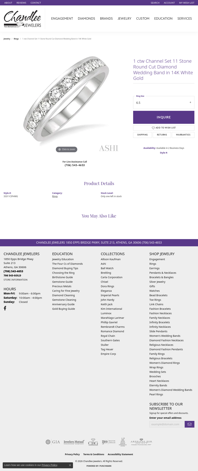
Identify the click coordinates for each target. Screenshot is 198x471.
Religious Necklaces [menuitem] (161, 344)
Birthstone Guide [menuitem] (62, 277)
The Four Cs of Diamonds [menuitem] (67, 263)
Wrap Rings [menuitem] (156, 367)
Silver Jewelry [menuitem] (157, 281)
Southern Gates (110, 340)
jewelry (7, 38)
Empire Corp (108, 354)
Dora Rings (107, 286)
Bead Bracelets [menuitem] (158, 295)
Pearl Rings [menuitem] (156, 394)
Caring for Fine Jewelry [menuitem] (66, 290)
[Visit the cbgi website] (93, 441)
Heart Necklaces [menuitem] (159, 381)
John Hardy (107, 299)
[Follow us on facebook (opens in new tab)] (5, 308)
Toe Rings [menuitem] (155, 299)
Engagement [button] (62, 19)
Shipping (142, 135)
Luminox (106, 313)
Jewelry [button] (124, 19)
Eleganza (106, 290)
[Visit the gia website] (53, 441)
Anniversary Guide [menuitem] (63, 304)
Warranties (183, 135)
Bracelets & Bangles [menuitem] (161, 277)
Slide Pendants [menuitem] (158, 331)
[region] (67, 100)
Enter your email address (165, 417)
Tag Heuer (107, 349)
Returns (162, 135)
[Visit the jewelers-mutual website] (74, 441)
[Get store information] (16, 279)
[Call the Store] (13, 271)
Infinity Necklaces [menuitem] (160, 326)
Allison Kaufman (111, 259)
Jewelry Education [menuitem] (63, 259)
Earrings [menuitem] (154, 268)
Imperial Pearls (110, 295)
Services (184, 19)
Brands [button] (106, 19)
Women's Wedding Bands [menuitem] (164, 335)
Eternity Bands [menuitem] (158, 385)
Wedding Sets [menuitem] (157, 372)
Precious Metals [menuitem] (61, 286)
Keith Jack (107, 304)
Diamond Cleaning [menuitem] (63, 295)
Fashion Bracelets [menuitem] (160, 308)
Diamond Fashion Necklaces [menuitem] (166, 340)
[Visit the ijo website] (108, 441)
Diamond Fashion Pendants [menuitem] (166, 349)
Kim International (111, 308)
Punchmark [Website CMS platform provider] (105, 466)
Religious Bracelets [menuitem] (160, 358)
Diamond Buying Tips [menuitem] (65, 268)
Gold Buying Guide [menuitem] (63, 308)
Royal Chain (108, 335)
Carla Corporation (112, 277)
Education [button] (163, 19)
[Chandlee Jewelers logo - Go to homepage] (23, 18)
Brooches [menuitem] (155, 376)
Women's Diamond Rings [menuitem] (164, 363)
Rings (16, 38)
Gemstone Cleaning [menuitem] (64, 299)
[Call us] (12, 275)
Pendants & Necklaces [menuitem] (162, 272)
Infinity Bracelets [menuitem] (159, 322)
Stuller (105, 344)
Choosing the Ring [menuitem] (63, 272)
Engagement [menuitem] (157, 259)
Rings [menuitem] (152, 263)
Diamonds (86, 19)
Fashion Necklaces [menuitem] (160, 313)
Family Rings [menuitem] (157, 354)
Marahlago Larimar (112, 317)
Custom (142, 19)
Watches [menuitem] (154, 290)
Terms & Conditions (93, 454)
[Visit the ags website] (141, 441)
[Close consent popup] (70, 465)
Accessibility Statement (120, 454)
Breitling (106, 272)
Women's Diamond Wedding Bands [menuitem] (170, 390)
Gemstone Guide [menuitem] (62, 281)
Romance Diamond (112, 331)
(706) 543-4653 (75, 165)
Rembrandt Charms (113, 326)
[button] (155, 2)
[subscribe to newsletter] (189, 424)
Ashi (103, 263)
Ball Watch (107, 268)
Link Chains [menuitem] (156, 304)
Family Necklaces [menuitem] (159, 317)
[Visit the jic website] (123, 441)
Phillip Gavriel (109, 322)
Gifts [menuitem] (152, 286)
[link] (8, 2)
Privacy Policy (72, 454)
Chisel (104, 281)
